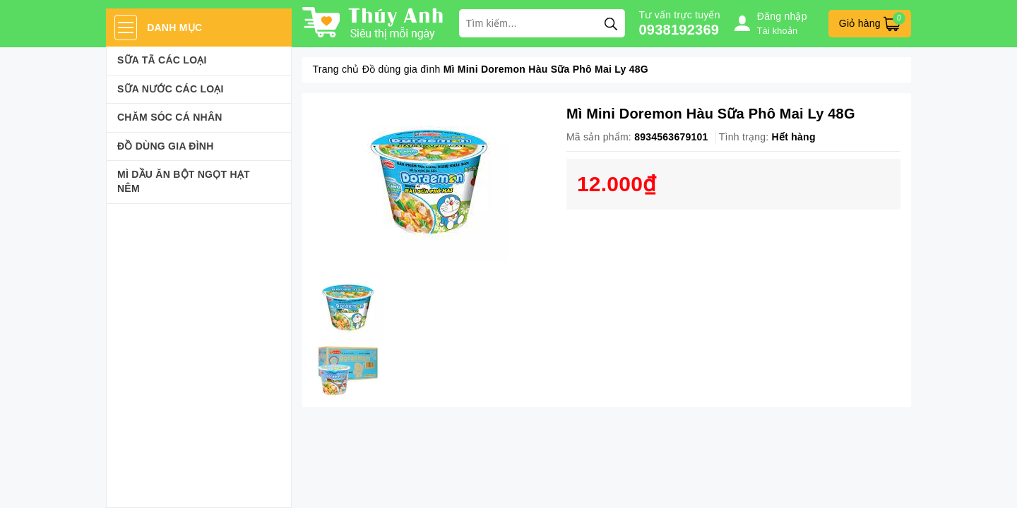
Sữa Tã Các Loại (162, 60)
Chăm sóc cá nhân (169, 117)
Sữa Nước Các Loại (170, 89)
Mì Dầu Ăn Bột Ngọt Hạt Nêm (183, 181)
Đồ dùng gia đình (165, 146)
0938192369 (679, 29)
